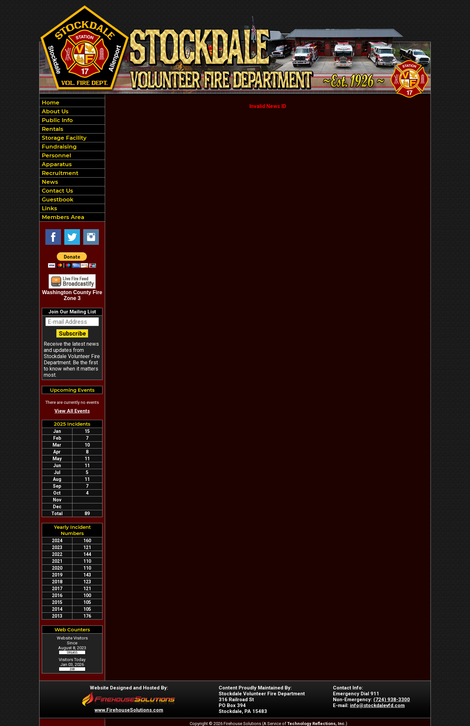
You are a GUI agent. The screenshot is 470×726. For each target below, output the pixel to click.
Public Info (56, 120)
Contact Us (56, 190)
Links (48, 208)
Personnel (55, 155)
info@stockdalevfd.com (377, 705)
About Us (54, 111)
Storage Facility (63, 137)
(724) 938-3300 (391, 699)
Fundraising (58, 146)
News (49, 182)
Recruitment (59, 173)
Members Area (62, 217)
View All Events (72, 411)
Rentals (51, 129)
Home (49, 102)
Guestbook (56, 199)
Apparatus (56, 164)
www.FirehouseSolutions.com (129, 710)
